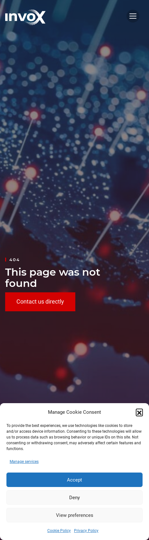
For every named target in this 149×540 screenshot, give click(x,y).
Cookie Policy (59, 530)
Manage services (24, 461)
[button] (139, 412)
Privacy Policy (86, 530)
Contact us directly (40, 301)
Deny (74, 497)
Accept (74, 480)
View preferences (74, 515)
